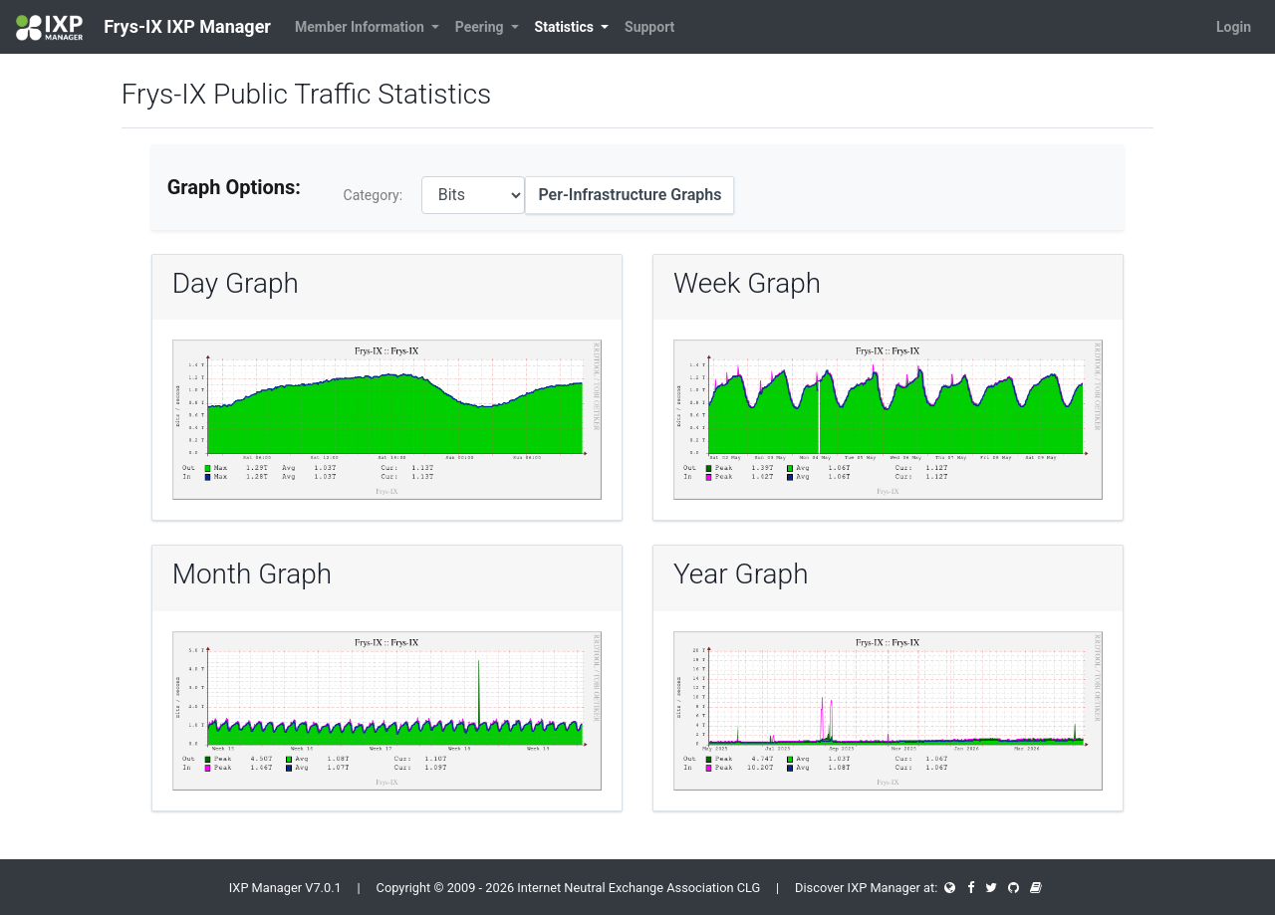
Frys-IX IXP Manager (143, 28)
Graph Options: (234, 187)
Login (1233, 27)
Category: (373, 195)
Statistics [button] (566, 27)
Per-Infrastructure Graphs (629, 194)
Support (649, 27)
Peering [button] (481, 27)
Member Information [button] (361, 27)
